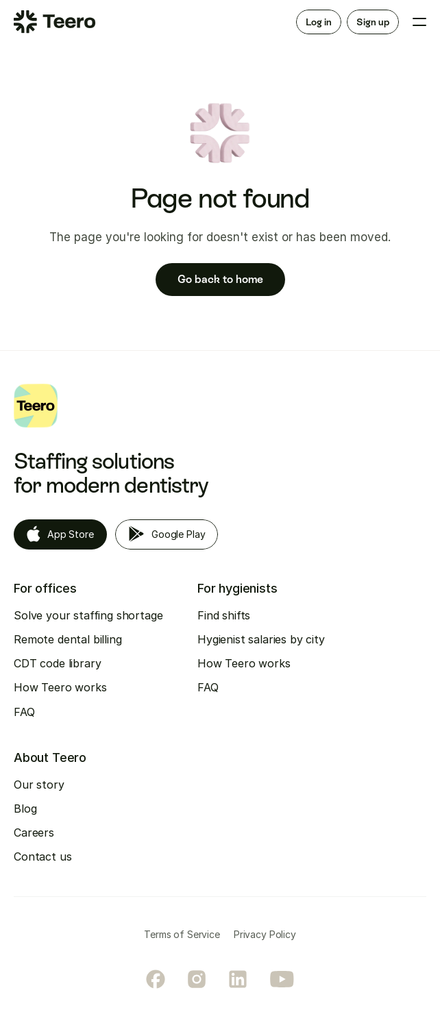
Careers (34, 832)
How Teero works (60, 687)
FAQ (24, 712)
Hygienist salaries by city (261, 639)
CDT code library (57, 663)
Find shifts (223, 615)
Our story (39, 784)
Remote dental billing (68, 639)
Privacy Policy (265, 934)
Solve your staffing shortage (88, 615)
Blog (25, 808)
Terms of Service (182, 934)
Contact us (42, 856)
